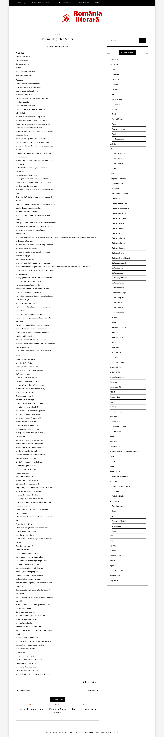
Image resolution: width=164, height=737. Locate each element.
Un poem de (116, 526)
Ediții (97, 3)
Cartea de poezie (118, 268)
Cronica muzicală (118, 164)
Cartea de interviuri (119, 248)
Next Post (92, 690)
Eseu (111, 402)
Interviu (112, 461)
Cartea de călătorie (119, 213)
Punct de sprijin (117, 337)
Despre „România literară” (41, 3)
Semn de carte (117, 352)
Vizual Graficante (68, 732)
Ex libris (115, 317)
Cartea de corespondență (121, 218)
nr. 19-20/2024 (63, 47)
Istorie (112, 466)
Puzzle (114, 134)
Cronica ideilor (117, 303)
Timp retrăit (114, 580)
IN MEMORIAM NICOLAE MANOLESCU (124, 451)
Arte (111, 149)
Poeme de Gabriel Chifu (31, 709)
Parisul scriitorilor (118, 496)
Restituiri (113, 551)
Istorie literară (115, 471)
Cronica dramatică (118, 154)
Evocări (112, 437)
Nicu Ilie (58, 732)
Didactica (115, 79)
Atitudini (113, 174)
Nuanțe (114, 109)
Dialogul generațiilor (117, 377)
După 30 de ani (117, 570)
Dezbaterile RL (115, 372)
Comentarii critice (116, 184)
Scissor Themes (88, 732)
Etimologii (113, 407)
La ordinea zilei (117, 104)
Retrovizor (115, 347)
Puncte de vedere (118, 129)
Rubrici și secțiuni (65, 3)
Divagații (115, 84)
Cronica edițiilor (118, 298)
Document (113, 382)
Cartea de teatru (118, 283)
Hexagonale (116, 491)
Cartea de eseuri (118, 233)
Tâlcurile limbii (115, 576)
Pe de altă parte (117, 119)
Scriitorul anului (115, 556)
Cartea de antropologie (120, 208)
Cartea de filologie (118, 238)
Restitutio (115, 342)
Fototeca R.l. (114, 441)
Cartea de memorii (119, 263)
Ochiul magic (114, 501)
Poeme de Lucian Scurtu (84, 709)
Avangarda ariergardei (120, 193)
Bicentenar (116, 422)
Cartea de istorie (118, 253)
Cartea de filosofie (118, 243)
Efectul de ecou (117, 506)
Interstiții (115, 94)
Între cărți (115, 332)
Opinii (114, 114)
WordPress (114, 732)
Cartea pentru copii (119, 293)
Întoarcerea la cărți (119, 327)
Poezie (57, 34)
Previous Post (25, 690)
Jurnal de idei (117, 99)
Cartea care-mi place (119, 203)
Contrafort (115, 74)
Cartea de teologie (118, 288)
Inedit (112, 456)
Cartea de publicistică (120, 278)
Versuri (114, 531)
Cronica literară (117, 308)
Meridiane (113, 481)
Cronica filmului (117, 159)
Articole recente (84, 3)
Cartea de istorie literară (121, 258)
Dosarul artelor (115, 397)
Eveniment (113, 417)
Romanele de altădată (120, 476)
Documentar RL (115, 387)
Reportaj (113, 546)
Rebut (114, 511)
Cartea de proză (117, 273)
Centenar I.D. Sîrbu (119, 427)
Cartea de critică (118, 223)
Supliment (113, 566)
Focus (114, 322)
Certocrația (116, 69)
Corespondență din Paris (121, 486)
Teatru (114, 169)
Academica (114, 59)
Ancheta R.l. (114, 144)
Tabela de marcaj (118, 139)
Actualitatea (114, 64)
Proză (112, 536)
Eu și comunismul (116, 412)
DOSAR (112, 392)
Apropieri (115, 188)
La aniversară (117, 432)
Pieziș (114, 124)
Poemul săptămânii (119, 521)
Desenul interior (118, 312)
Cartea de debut (118, 228)
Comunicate (114, 357)
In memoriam (115, 446)
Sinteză (112, 561)
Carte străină (116, 198)
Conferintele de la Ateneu (119, 362)
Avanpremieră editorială (118, 178)
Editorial (115, 89)
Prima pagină (22, 3)
